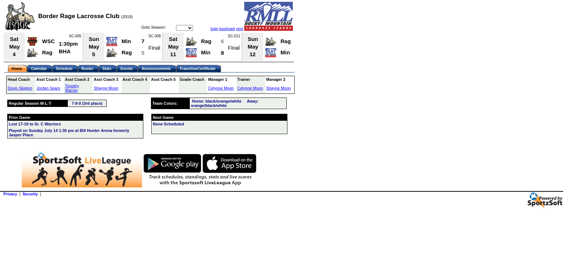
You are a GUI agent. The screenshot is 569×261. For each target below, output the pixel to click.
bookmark (227, 29)
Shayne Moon (106, 88)
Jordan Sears (48, 88)
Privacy (10, 194)
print (239, 29)
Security (30, 194)
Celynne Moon (221, 88)
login (214, 29)
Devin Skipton (20, 88)
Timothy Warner (72, 88)
